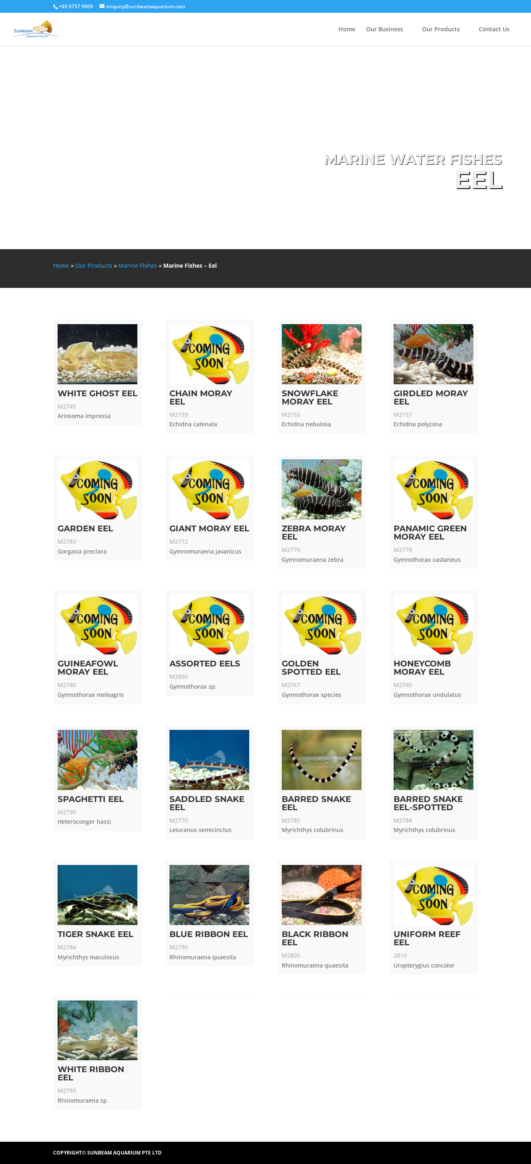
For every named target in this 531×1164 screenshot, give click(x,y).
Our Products (441, 29)
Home (347, 29)
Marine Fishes (137, 265)
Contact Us (494, 29)
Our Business (384, 29)
